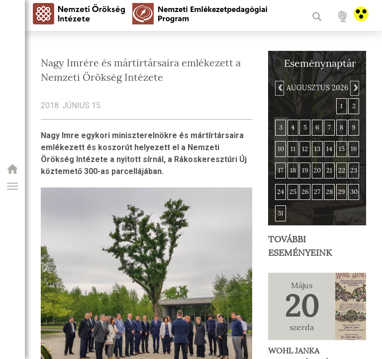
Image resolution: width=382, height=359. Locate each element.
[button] (12, 186)
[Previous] (279, 88)
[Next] (354, 88)
